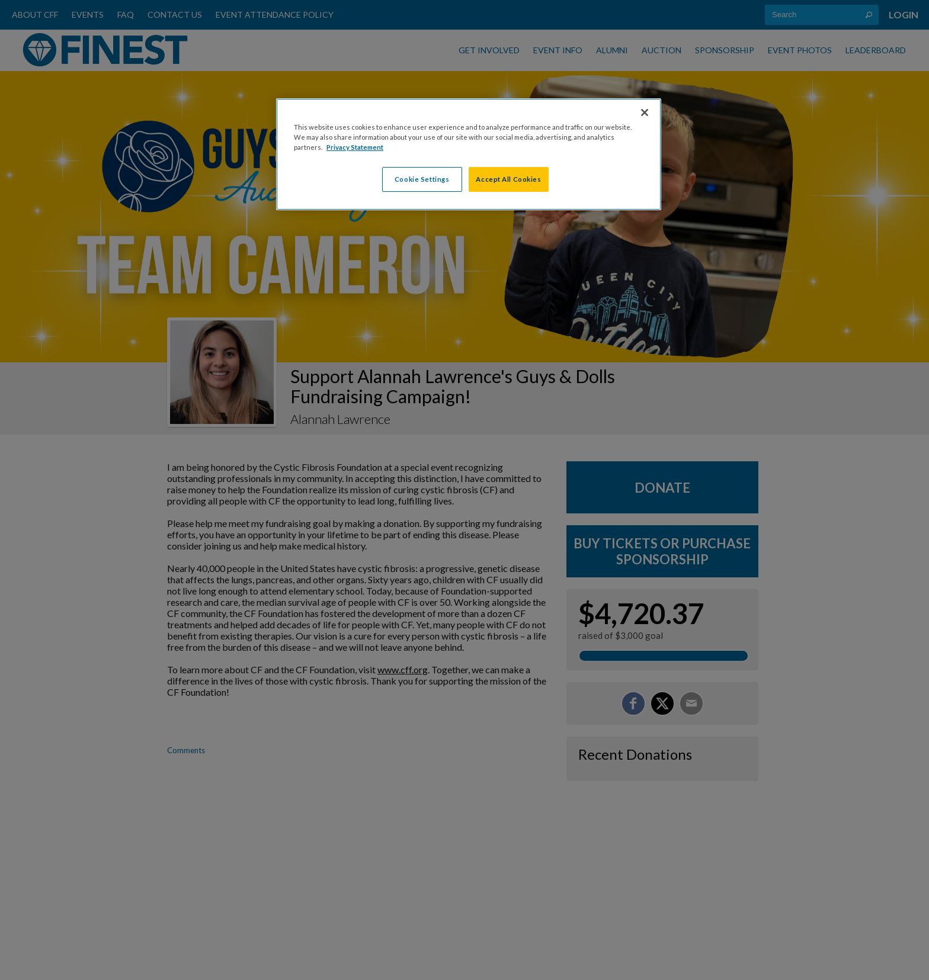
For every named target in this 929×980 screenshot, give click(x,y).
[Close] (645, 112)
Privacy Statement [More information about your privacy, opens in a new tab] (354, 147)
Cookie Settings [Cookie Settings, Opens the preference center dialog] (422, 179)
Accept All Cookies (508, 179)
